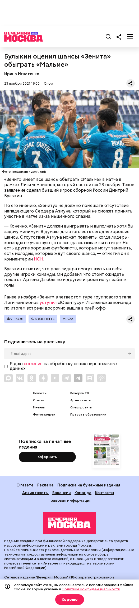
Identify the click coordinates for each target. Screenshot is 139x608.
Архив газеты (80, 400)
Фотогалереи (44, 414)
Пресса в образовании (88, 414)
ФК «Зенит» (43, 318)
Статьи (38, 400)
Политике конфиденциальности (91, 589)
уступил (48, 302)
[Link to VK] (20, 378)
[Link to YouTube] (55, 378)
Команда (83, 492)
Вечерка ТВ (79, 393)
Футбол (15, 318)
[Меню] (130, 37)
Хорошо (70, 599)
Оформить (47, 457)
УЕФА (68, 318)
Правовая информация (69, 500)
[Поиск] (109, 37)
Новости (40, 393)
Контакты (104, 492)
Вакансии (61, 492)
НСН (38, 259)
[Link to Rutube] (90, 378)
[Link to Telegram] (66, 378)
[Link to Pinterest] (101, 378)
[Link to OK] (31, 378)
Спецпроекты (81, 407)
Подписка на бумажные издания (88, 485)
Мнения (39, 407)
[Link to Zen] (43, 378)
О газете (25, 485)
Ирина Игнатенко (21, 73)
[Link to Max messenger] (8, 378)
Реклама (45, 485)
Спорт (49, 83)
